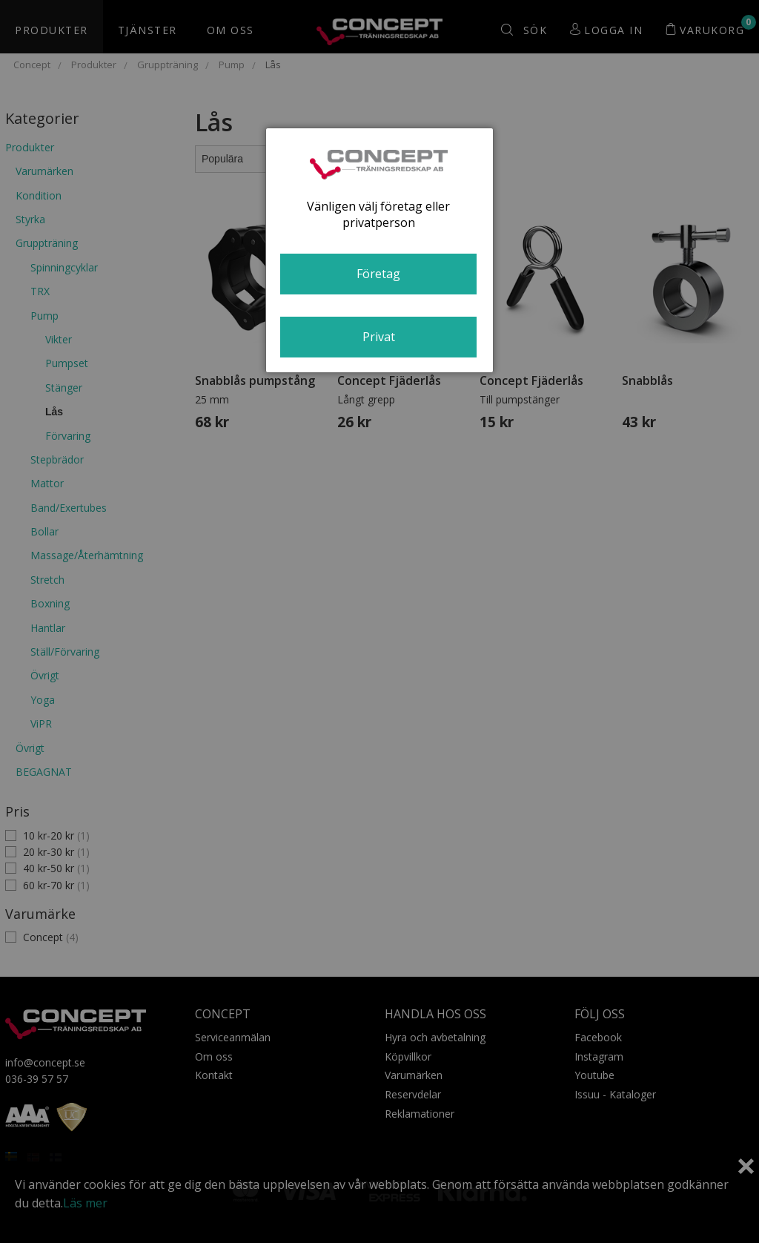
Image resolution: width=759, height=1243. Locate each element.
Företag (378, 274)
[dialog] (379, 250)
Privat (378, 337)
